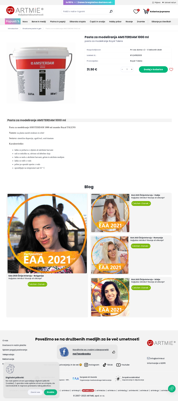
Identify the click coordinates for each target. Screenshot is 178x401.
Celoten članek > (37, 284)
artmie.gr (155, 390)
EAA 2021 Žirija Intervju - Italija (145, 195)
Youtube (122, 364)
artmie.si (65, 390)
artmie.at (144, 390)
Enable (50, 392)
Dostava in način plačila (14, 345)
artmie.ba (100, 390)
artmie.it (165, 390)
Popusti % (13, 21)
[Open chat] (172, 388)
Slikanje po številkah (161, 21)
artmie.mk (133, 390)
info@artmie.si (157, 358)
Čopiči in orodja (97, 21)
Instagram (91, 365)
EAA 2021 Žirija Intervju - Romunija (146, 237)
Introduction (13, 28)
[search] (111, 12)
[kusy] (127, 69)
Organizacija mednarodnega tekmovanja (95, 380)
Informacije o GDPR (156, 363)
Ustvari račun (170, 2)
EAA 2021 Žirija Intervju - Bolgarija (26, 275)
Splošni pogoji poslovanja (14, 350)
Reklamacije (8, 359)
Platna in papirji (57, 21)
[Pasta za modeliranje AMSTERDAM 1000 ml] (41, 70)
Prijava (157, 2)
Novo (25, 21)
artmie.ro (111, 390)
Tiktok (108, 365)
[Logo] (24, 11)
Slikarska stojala (78, 21)
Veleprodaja (8, 354)
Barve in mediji (39, 21)
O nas (5, 340)
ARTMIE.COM (88, 390)
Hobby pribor (115, 21)
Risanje (129, 21)
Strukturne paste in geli (31, 28)
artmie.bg (122, 390)
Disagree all (35, 392)
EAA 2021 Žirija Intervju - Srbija (145, 279)
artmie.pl (76, 390)
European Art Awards (88, 377)
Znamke (141, 21)
